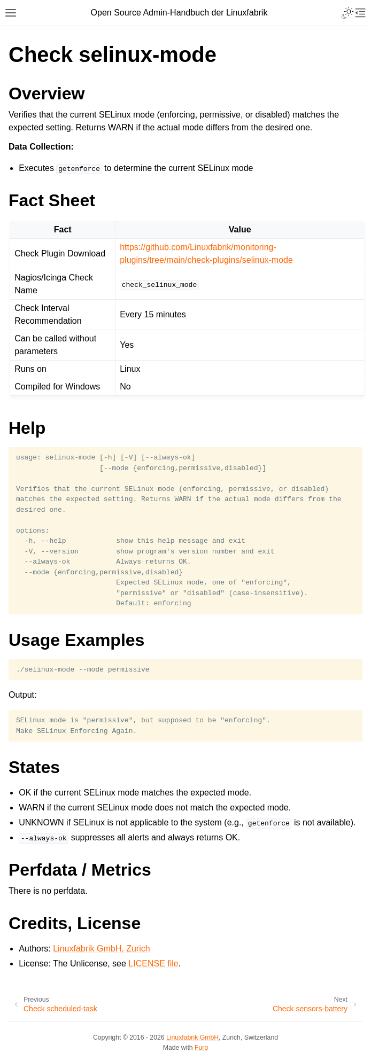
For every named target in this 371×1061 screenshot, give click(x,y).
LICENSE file (153, 963)
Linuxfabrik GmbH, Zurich (101, 948)
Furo (201, 1047)
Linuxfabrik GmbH (192, 1037)
